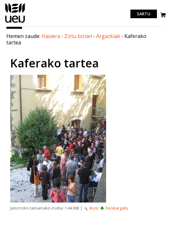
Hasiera (51, 36)
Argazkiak (108, 36)
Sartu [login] (144, 14)
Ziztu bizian (78, 36)
